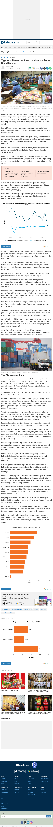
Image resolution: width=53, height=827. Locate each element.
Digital (29, 776)
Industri (3, 780)
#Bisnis (12, 613)
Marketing (26, 52)
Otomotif (40, 47)
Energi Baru (4, 789)
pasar (46, 121)
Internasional (4, 781)
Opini (29, 791)
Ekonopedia (3, 47)
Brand (6, 57)
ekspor (27, 119)
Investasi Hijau (4, 792)
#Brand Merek (6, 610)
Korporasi (16, 783)
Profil (42, 780)
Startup (29, 781)
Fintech (29, 780)
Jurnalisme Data (22, 47)
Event (2, 806)
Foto (42, 794)
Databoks (3, 805)
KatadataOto (4, 808)
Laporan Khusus (32, 794)
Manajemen (19, 52)
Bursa (15, 781)
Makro (16, 778)
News (42, 789)
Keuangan (16, 780)
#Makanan (43, 610)
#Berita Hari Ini (28, 610)
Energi (2, 783)
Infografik (16, 789)
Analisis (16, 791)
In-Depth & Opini (32, 47)
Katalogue (43, 792)
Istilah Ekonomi (44, 781)
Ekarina (10, 66)
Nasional (3, 778)
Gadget (29, 783)
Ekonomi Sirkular (5, 791)
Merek (32, 52)
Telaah (29, 789)
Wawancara (30, 792)
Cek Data (16, 792)
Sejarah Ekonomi (45, 778)
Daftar (48, 816)
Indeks (3, 800)
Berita (2, 776)
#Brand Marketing (17, 610)
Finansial (16, 776)
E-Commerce (31, 778)
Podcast (43, 796)
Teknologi (30, 784)
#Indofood (5, 613)
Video (46, 47)
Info (2, 798)
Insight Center (5, 803)
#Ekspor (36, 610)
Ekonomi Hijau (12, 47)
